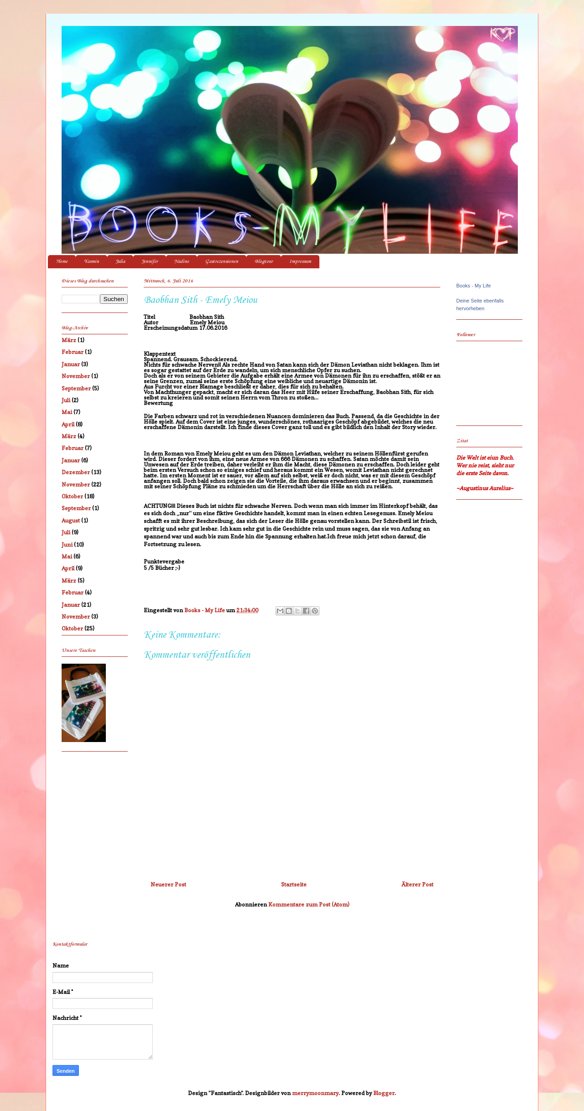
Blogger (384, 1093)
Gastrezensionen (221, 262)
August (71, 520)
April (68, 424)
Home (62, 262)
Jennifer (149, 262)
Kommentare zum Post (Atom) (308, 904)
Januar (71, 364)
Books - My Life (473, 285)
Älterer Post (417, 884)
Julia (120, 262)
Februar (72, 351)
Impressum (300, 262)
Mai (67, 412)
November (76, 376)
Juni (67, 544)
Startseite (294, 884)
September (76, 388)
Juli (66, 400)
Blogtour (264, 262)
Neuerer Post (168, 884)
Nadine (181, 262)
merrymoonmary (315, 1093)
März (69, 340)
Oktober (72, 496)
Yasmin (91, 262)
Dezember (76, 472)
